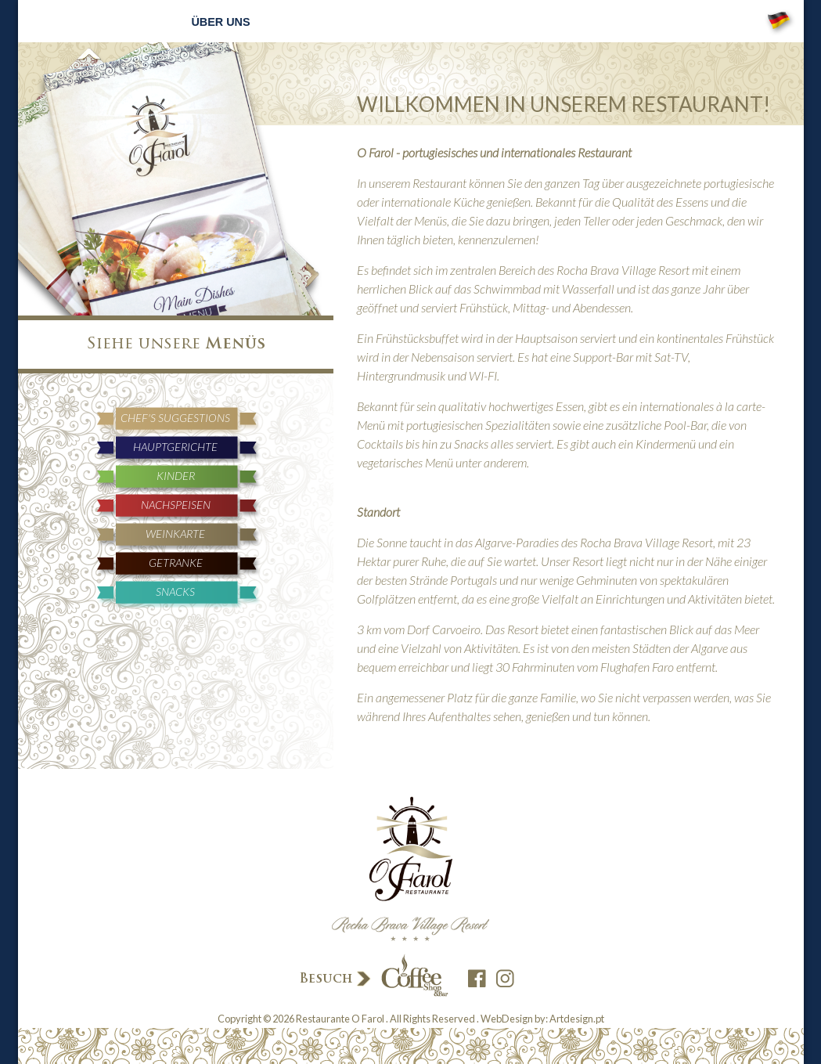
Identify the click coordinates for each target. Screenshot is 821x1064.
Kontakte (648, 21)
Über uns (220, 22)
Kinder (176, 475)
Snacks (175, 591)
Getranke (176, 562)
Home (158, 21)
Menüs (285, 21)
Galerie (578, 21)
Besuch (372, 977)
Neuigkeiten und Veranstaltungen (485, 21)
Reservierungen (367, 21)
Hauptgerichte (175, 446)
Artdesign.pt (576, 1018)
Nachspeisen (176, 504)
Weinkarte (175, 533)
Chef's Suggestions (175, 417)
